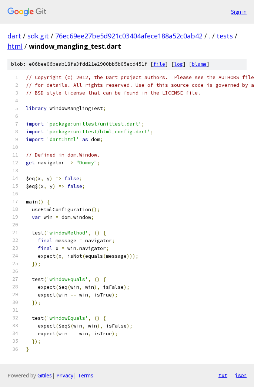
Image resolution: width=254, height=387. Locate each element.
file (159, 64)
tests (225, 35)
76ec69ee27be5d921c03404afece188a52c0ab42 (129, 35)
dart (14, 35)
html (15, 46)
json (241, 375)
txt (222, 375)
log (178, 64)
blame (199, 64)
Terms (85, 375)
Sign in (239, 11)
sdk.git (38, 35)
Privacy (64, 375)
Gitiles (44, 375)
